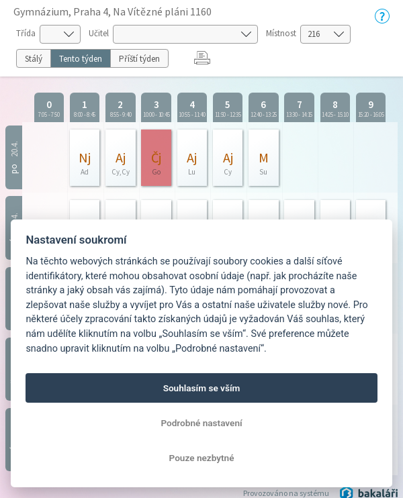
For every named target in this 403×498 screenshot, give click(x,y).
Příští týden (139, 58)
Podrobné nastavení (201, 422)
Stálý (33, 58)
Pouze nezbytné (201, 457)
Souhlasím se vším (201, 388)
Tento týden (80, 58)
